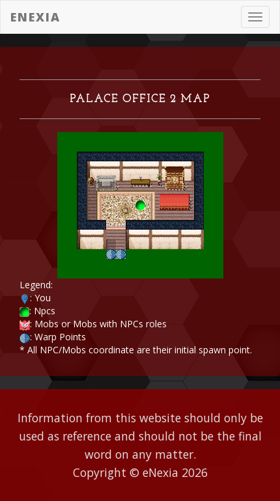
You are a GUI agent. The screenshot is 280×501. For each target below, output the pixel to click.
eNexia (35, 17)
